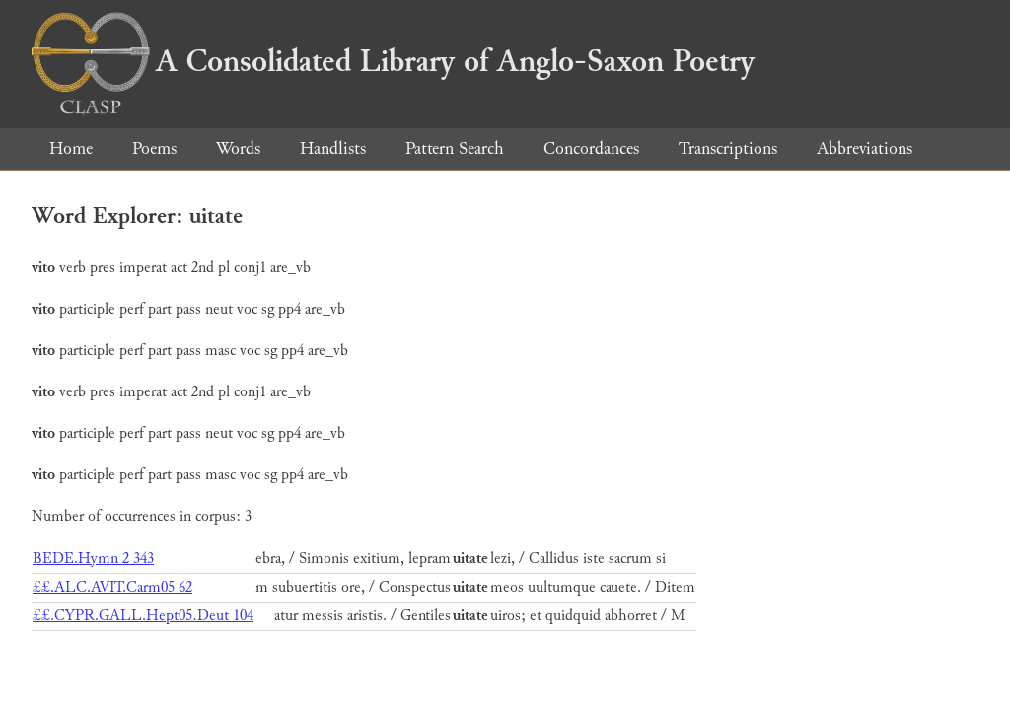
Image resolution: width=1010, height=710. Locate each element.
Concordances (591, 148)
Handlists (333, 148)
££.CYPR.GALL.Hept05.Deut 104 (143, 615)
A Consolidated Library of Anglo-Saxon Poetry (393, 61)
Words (238, 148)
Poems (154, 148)
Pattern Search (454, 148)
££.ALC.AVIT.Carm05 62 (112, 587)
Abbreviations (864, 148)
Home (71, 148)
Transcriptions (728, 148)
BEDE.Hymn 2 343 (93, 558)
